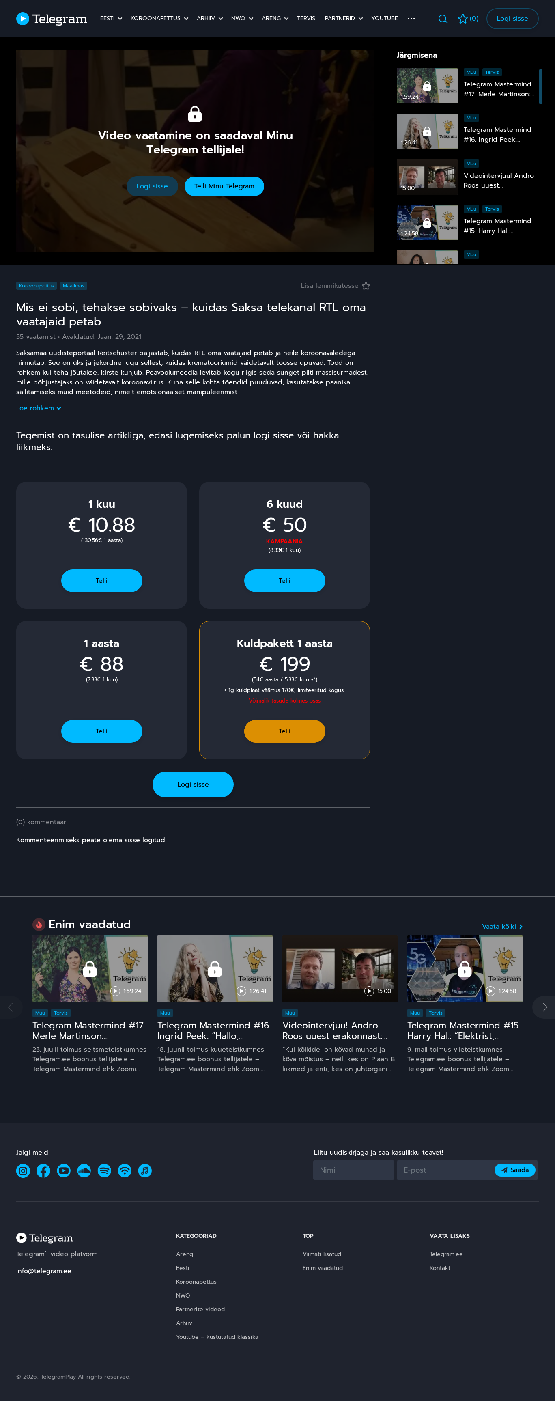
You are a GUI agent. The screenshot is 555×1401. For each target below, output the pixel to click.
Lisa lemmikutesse (335, 286)
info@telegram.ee (43, 1271)
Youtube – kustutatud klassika (217, 1337)
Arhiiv (206, 18)
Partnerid (340, 18)
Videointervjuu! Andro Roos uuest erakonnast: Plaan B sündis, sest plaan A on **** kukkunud (339, 1041)
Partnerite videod (200, 1309)
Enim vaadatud (323, 1268)
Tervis (306, 18)
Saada (515, 1170)
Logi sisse (512, 19)
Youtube (384, 18)
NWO (238, 18)
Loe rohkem (38, 408)
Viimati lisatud (322, 1254)
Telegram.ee (446, 1254)
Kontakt (440, 1268)
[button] (543, 1007)
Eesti (107, 18)
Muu (471, 72)
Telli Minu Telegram (224, 186)
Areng (271, 18)
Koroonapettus (156, 18)
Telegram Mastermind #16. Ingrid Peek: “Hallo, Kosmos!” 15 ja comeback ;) (214, 1041)
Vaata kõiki (502, 926)
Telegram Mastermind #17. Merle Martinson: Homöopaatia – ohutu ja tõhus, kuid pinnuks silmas (89, 1041)
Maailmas (73, 285)
